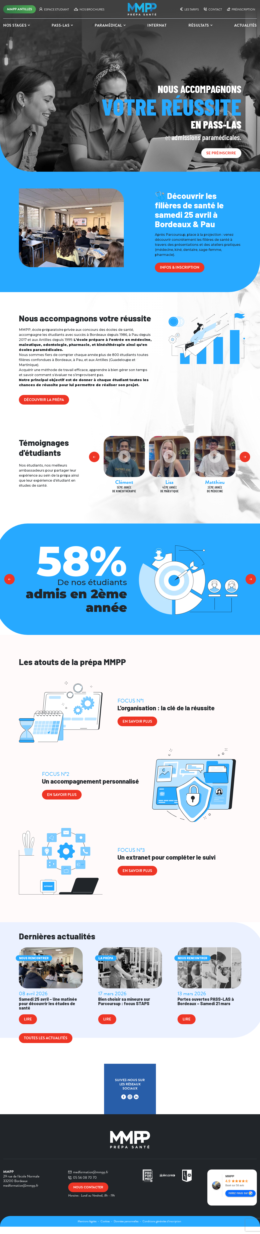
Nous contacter (89, 1195)
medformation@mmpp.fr (88, 1179)
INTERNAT (156, 25)
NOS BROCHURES (89, 9)
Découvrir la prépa (47, 401)
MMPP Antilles (19, 9)
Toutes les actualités (49, 1045)
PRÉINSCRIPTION (241, 9)
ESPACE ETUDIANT (54, 9)
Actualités (245, 25)
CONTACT (213, 9)
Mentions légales (87, 1228)
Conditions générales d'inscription (161, 1228)
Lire (29, 1026)
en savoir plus (140, 724)
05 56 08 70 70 (82, 1185)
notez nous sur (240, 1200)
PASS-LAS (60, 25)
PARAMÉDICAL (108, 25)
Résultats (198, 25)
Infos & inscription (182, 268)
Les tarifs (189, 9)
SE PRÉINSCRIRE (219, 153)
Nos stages (14, 25)
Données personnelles (126, 1228)
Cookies (105, 1228)
